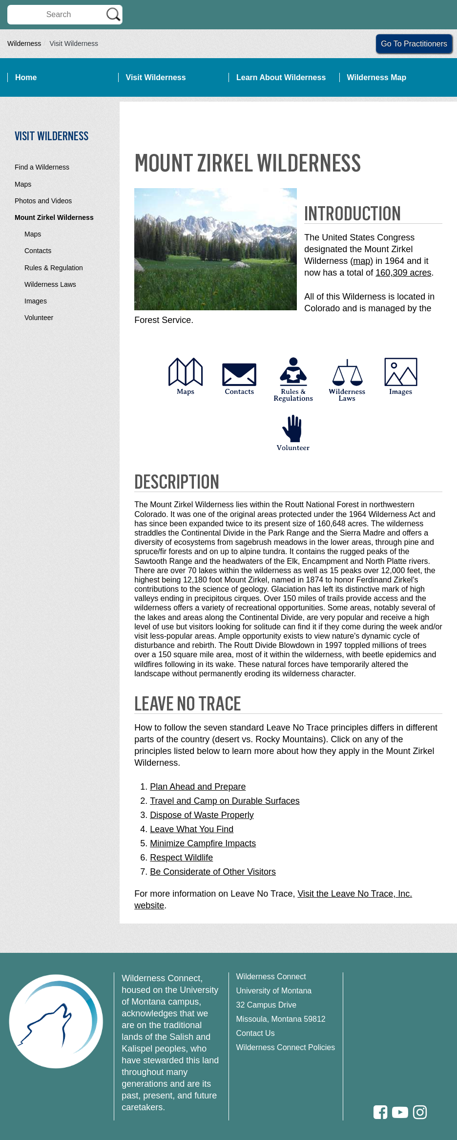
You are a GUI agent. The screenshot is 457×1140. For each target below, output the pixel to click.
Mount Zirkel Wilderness (54, 217)
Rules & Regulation (53, 268)
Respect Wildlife (181, 857)
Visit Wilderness (156, 77)
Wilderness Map (377, 77)
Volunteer (38, 318)
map (361, 261)
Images (35, 301)
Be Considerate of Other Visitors (213, 872)
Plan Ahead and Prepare (198, 787)
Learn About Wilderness (281, 77)
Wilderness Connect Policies (285, 1047)
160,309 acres (403, 273)
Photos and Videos (43, 201)
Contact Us (255, 1033)
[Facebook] (380, 1112)
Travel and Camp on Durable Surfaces (224, 801)
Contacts (37, 251)
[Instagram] (420, 1112)
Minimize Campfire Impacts (203, 843)
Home (26, 77)
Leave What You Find (191, 829)
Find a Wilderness (42, 167)
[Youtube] (400, 1112)
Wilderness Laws (50, 284)
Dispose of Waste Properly (201, 815)
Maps (23, 184)
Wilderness (24, 43)
